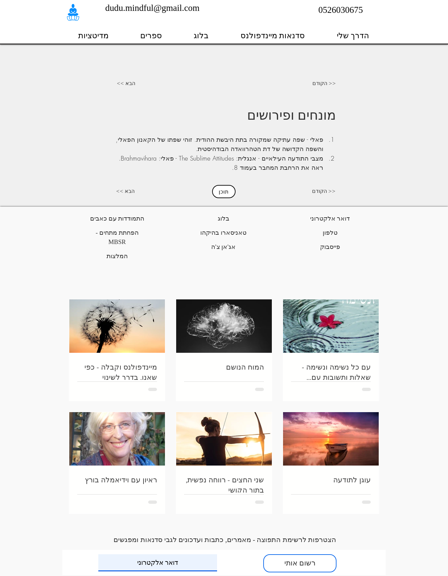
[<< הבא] (123, 83)
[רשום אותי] (299, 563)
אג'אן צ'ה (223, 246)
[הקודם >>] (324, 83)
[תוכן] (224, 191)
